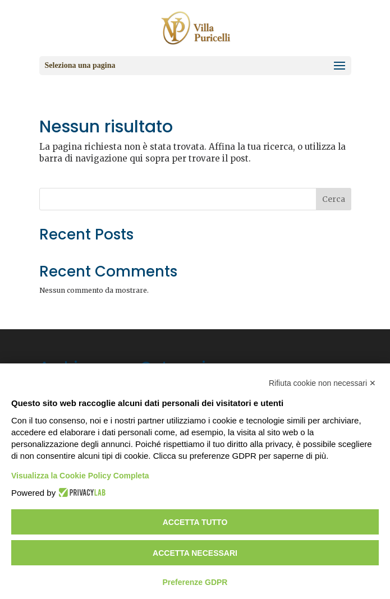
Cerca (333, 199)
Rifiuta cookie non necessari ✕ (322, 383)
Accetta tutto (195, 522)
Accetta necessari (195, 553)
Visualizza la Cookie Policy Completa (80, 475)
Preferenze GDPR (195, 582)
